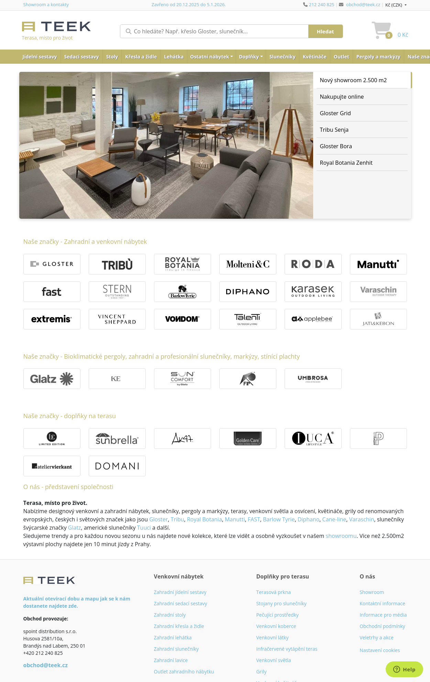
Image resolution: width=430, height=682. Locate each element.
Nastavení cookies (380, 650)
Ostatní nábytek (209, 56)
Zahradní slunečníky (176, 649)
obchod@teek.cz (363, 4)
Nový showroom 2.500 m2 (353, 80)
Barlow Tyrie (279, 519)
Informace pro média (383, 614)
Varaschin (361, 519)
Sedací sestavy (81, 56)
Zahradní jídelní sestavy (180, 592)
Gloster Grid (335, 113)
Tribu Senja (334, 129)
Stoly (112, 56)
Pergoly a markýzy (378, 56)
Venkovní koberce (276, 626)
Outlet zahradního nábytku (184, 671)
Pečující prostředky (277, 614)
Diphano (309, 519)
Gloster (158, 519)
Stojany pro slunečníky (281, 603)
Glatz (74, 527)
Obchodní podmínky (382, 626)
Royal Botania (204, 519)
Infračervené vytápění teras (286, 649)
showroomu (341, 536)
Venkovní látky (272, 637)
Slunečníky (282, 56)
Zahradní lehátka (173, 637)
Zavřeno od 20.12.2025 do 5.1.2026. (189, 4)
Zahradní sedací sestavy (180, 603)
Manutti (235, 519)
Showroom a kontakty (46, 4)
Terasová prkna (273, 592)
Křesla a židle (141, 56)
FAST (254, 519)
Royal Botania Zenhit (346, 162)
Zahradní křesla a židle (179, 626)
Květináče (315, 56)
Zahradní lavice (171, 660)
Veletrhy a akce (377, 637)
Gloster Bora (336, 146)
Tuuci (144, 527)
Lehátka (174, 56)
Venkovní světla (273, 660)
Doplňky (249, 56)
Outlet (341, 56)
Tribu (177, 519)
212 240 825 (321, 4)
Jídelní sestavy (40, 56)
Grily (261, 671)
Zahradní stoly (170, 614)
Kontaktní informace (382, 603)
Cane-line (334, 519)
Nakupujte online (342, 96)
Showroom (372, 592)
